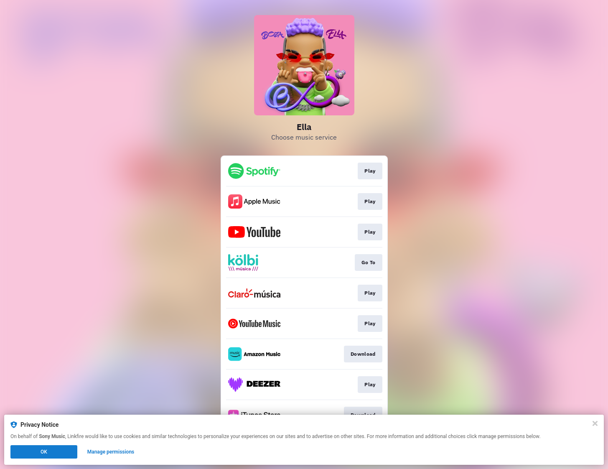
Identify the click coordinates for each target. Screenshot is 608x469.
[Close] (595, 423)
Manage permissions (111, 452)
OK (44, 452)
